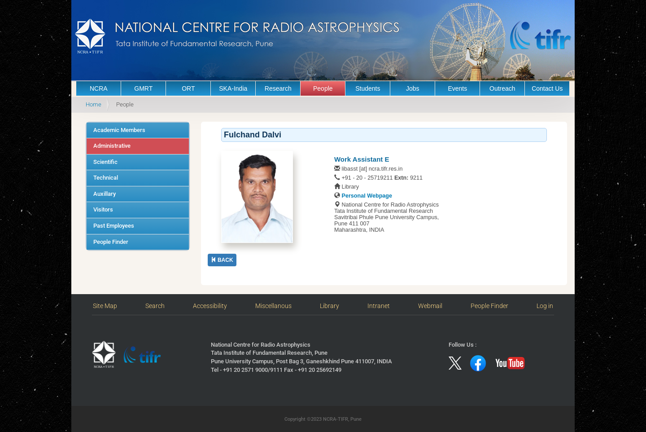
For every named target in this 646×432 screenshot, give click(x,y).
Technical (105, 177)
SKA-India (233, 88)
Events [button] (457, 88)
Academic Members (119, 130)
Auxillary (104, 193)
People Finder (110, 241)
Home (93, 104)
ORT (188, 88)
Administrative (112, 145)
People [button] (323, 88)
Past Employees (113, 225)
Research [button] (278, 88)
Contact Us (547, 88)
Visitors (103, 209)
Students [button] (367, 88)
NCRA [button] (99, 88)
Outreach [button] (502, 88)
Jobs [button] (412, 88)
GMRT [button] (143, 88)
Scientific (105, 162)
